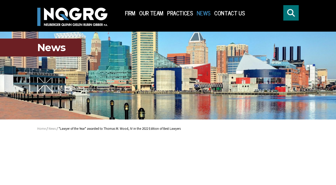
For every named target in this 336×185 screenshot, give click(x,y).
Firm (130, 13)
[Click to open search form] (291, 13)
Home (41, 128)
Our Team (151, 13)
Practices (180, 13)
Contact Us (229, 13)
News (204, 13)
